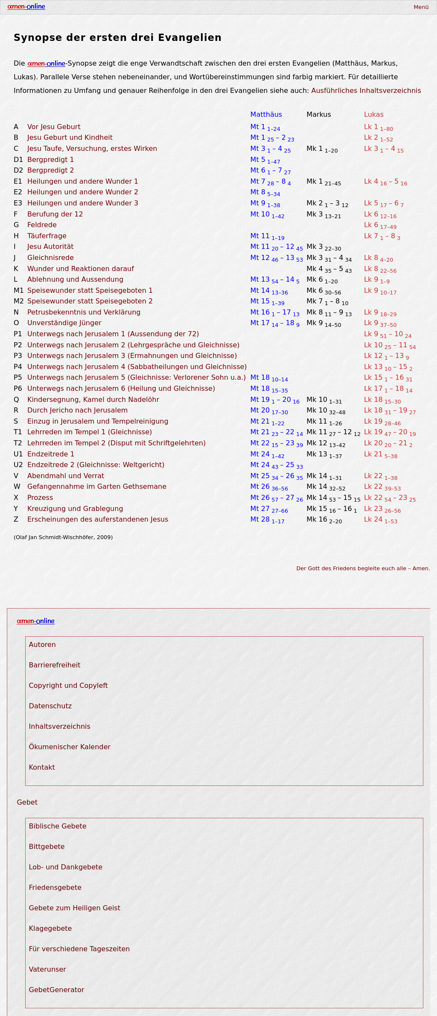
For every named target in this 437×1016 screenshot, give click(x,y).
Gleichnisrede (50, 258)
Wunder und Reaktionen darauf (80, 269)
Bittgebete (47, 847)
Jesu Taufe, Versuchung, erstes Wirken (92, 148)
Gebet (27, 802)
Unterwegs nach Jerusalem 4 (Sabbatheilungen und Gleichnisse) (137, 367)
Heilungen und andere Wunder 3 (82, 203)
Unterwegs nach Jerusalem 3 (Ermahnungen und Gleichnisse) (132, 356)
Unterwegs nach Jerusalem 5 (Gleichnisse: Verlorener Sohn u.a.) (136, 377)
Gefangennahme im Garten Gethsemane (96, 486)
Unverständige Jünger (64, 323)
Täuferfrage (47, 236)
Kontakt (42, 767)
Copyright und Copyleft (68, 685)
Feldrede (42, 225)
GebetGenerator (56, 990)
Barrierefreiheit (55, 665)
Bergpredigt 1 (50, 160)
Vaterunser (47, 969)
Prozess (40, 498)
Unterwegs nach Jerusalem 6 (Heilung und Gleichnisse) (121, 388)
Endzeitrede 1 (51, 454)
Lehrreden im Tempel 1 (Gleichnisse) (89, 432)
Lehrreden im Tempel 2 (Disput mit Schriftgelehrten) (116, 443)
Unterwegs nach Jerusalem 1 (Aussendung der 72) (113, 334)
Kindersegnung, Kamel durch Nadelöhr (93, 399)
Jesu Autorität (50, 246)
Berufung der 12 (55, 214)
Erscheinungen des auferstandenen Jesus (97, 519)
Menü (421, 7)
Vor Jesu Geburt (54, 127)
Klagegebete (50, 928)
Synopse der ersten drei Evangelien (118, 37)
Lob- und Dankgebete (66, 867)
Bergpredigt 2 (50, 170)
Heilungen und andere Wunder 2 (82, 192)
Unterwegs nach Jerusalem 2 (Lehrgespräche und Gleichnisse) (133, 345)
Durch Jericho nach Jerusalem (77, 410)
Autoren (42, 645)
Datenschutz (50, 706)
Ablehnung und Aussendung (75, 279)
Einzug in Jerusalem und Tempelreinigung (98, 421)
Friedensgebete (55, 887)
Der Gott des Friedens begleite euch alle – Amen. (364, 568)
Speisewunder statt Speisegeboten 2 (90, 301)
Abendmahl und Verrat (65, 476)
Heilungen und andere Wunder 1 (82, 181)
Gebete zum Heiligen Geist (74, 908)
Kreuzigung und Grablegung (75, 509)
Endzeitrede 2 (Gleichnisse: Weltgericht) (96, 465)
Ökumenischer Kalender (70, 747)
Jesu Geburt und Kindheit (70, 137)
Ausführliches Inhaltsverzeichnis (366, 91)
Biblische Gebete (58, 826)
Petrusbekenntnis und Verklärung (84, 312)
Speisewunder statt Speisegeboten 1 (90, 290)
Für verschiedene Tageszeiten (79, 949)
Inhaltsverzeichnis (59, 726)
